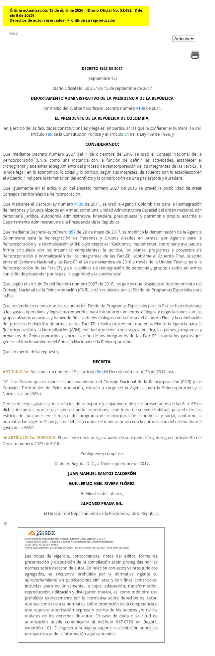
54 (126, 134)
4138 (140, 108)
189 (48, 134)
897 (72, 232)
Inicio (13, 33)
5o (99, 372)
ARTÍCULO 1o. (16, 372)
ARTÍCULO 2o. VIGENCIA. (32, 437)
